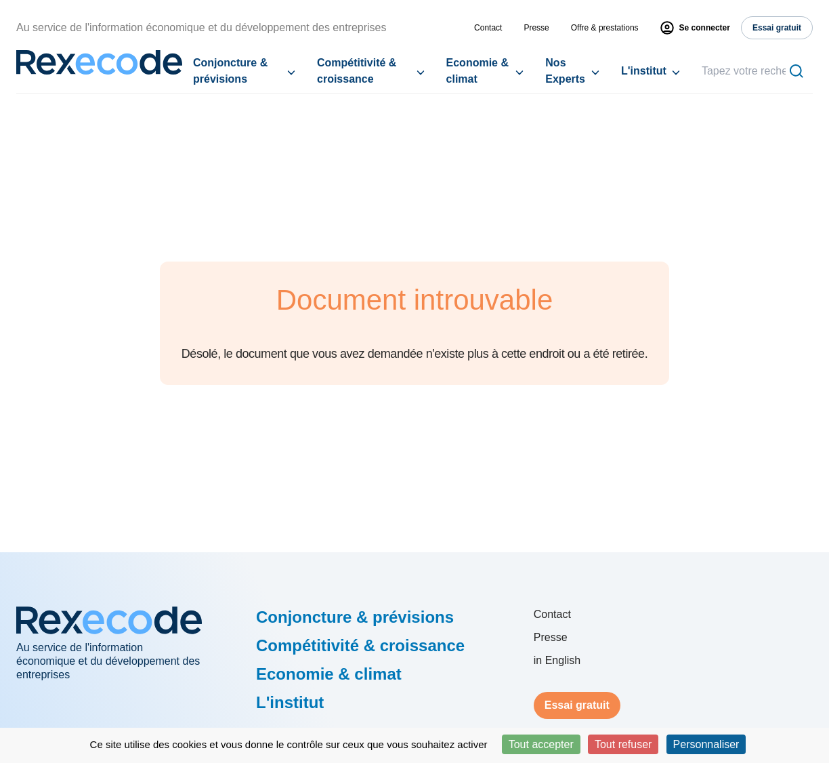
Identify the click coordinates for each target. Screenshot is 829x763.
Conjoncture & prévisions (230, 71)
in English (557, 660)
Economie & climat (477, 71)
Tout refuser (623, 744)
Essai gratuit (577, 705)
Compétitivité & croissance (356, 71)
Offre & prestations (605, 28)
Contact (488, 28)
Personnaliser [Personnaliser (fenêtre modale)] (706, 744)
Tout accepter (541, 744)
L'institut (643, 71)
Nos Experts (565, 71)
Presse (536, 28)
